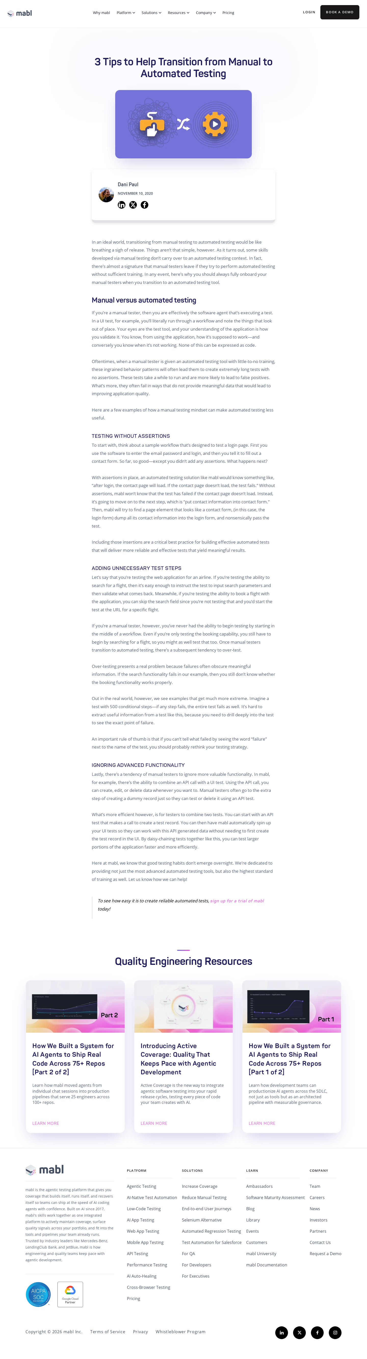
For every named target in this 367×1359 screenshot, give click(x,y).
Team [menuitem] (315, 1186)
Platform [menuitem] (137, 1170)
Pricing (228, 12)
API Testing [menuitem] (137, 1253)
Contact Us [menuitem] (320, 1242)
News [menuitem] (315, 1209)
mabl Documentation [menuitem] (266, 1265)
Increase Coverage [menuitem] (199, 1186)
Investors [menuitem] (318, 1220)
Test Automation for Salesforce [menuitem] (212, 1242)
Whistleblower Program (181, 1332)
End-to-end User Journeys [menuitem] (206, 1209)
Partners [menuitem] (318, 1231)
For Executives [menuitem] (195, 1276)
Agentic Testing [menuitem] (141, 1186)
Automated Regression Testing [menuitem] (211, 1231)
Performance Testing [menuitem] (147, 1265)
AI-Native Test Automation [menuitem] (152, 1197)
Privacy (140, 1332)
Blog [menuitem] (250, 1209)
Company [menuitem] (319, 1170)
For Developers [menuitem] (196, 1265)
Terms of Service (107, 1332)
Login (309, 12)
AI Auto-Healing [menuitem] (141, 1276)
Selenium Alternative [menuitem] (202, 1220)
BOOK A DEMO (340, 12)
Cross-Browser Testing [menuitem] (148, 1287)
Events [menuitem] (252, 1231)
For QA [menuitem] (188, 1253)
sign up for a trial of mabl (237, 900)
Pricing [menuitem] (133, 1298)
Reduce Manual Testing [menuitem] (204, 1197)
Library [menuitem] (253, 1220)
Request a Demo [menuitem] (326, 1253)
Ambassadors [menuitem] (259, 1186)
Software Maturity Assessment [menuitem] (275, 1197)
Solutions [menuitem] (192, 1170)
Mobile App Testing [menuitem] (145, 1242)
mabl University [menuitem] (261, 1253)
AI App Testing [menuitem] (140, 1220)
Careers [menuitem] (317, 1197)
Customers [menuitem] (256, 1242)
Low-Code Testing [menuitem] (144, 1209)
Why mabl (101, 12)
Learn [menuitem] (252, 1170)
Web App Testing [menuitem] (143, 1231)
